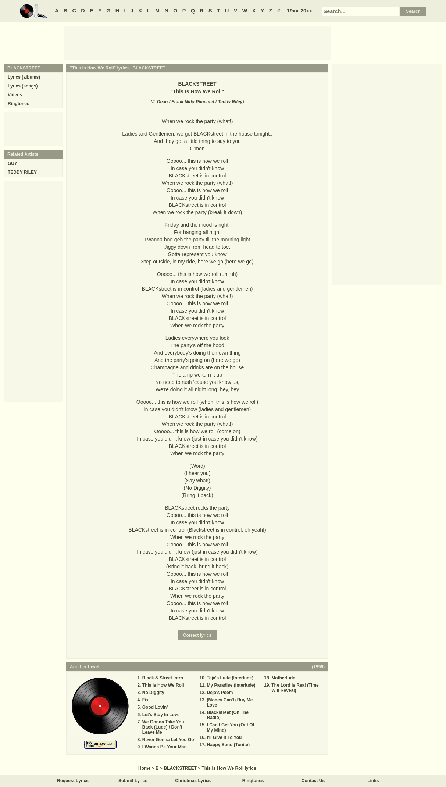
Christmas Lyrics (193, 780)
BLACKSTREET (149, 68)
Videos (15, 94)
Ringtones (18, 103)
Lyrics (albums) (24, 77)
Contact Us (313, 780)
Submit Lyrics (132, 780)
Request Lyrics (73, 780)
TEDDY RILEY (22, 172)
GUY (12, 163)
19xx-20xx (299, 11)
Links (373, 780)
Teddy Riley (230, 101)
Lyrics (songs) (23, 86)
